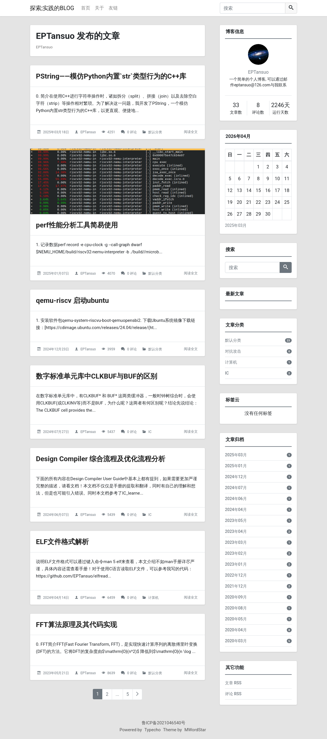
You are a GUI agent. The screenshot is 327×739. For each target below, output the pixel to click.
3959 (111, 349)
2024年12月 (236, 476)
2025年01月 (236, 465)
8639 (111, 673)
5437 (111, 432)
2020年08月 (236, 608)
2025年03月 (236, 225)
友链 (113, 8)
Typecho (153, 729)
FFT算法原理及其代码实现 (83, 624)
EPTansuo (88, 132)
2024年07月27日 (56, 432)
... (117, 694)
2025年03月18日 (56, 132)
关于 (99, 8)
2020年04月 (236, 630)
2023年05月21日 (56, 673)
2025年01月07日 (56, 273)
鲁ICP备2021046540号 (164, 722)
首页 (85, 8)
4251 (111, 132)
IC (149, 432)
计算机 (153, 598)
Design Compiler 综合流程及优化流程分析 (111, 458)
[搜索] (252, 8)
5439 (111, 515)
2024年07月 (236, 487)
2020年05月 (236, 619)
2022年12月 (236, 575)
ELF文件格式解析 (66, 541)
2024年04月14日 (56, 598)
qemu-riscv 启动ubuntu (78, 300)
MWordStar (195, 729)
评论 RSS (233, 693)
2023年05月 (236, 520)
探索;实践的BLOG (52, 8)
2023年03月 (236, 542)
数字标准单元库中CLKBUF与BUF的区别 (106, 376)
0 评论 (132, 132)
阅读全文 (191, 132)
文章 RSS (233, 683)
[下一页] (137, 694)
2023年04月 (236, 531)
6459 (111, 598)
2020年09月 (236, 597)
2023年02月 (236, 553)
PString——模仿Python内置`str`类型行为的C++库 (123, 76)
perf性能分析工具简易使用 (83, 224)
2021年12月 (236, 586)
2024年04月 (236, 509)
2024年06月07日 (56, 515)
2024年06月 (236, 498)
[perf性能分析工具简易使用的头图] (117, 181)
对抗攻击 (233, 351)
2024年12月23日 (56, 349)
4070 (111, 273)
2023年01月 (236, 564)
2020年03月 (236, 641)
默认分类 (155, 132)
